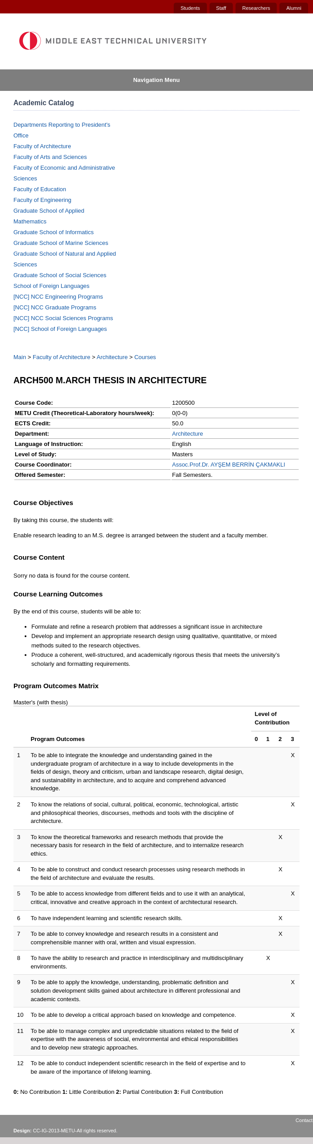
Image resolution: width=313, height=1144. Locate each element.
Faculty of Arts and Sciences (50, 157)
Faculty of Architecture (42, 146)
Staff (221, 8)
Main (19, 357)
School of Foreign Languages (51, 286)
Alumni (293, 8)
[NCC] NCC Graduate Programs (54, 307)
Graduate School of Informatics (53, 232)
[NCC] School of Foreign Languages (60, 329)
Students (190, 8)
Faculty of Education (39, 189)
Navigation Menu (156, 80)
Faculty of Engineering (42, 200)
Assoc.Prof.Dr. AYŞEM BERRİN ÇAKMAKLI (228, 464)
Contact (304, 1120)
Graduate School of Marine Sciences (60, 243)
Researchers (256, 8)
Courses (145, 357)
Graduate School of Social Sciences (59, 275)
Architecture (112, 357)
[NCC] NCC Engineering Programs (58, 296)
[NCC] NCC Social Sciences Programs (63, 318)
